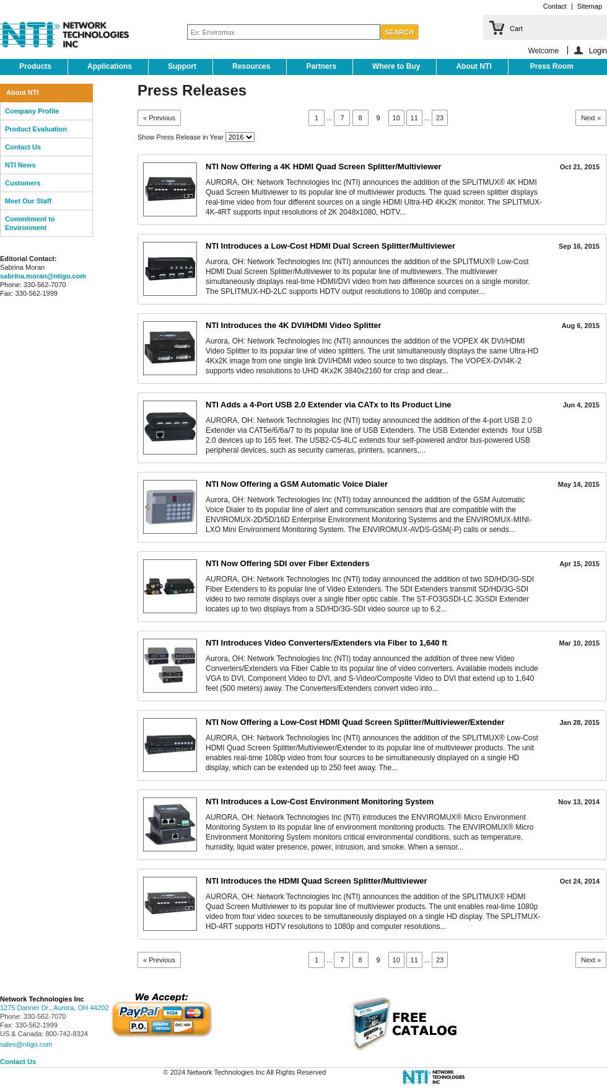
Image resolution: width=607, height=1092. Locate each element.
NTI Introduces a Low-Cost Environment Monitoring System (320, 801)
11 (414, 118)
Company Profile (32, 111)
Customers (22, 183)
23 (439, 118)
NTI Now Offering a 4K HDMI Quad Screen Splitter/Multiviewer (324, 166)
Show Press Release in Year (181, 137)
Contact (555, 6)
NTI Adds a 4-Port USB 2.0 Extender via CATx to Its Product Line (329, 404)
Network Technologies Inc (42, 999)
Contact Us (23, 147)
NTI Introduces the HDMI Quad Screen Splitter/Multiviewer (316, 881)
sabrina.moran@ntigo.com (43, 276)
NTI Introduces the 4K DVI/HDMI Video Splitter (294, 325)
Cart (516, 28)
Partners (321, 66)
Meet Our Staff (28, 201)
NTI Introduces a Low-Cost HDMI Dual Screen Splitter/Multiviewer (330, 246)
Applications (109, 66)
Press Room (552, 66)
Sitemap (589, 6)
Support (182, 66)
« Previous (159, 118)
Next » (591, 118)
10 (396, 118)
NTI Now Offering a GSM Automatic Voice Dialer (297, 484)
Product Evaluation (36, 129)
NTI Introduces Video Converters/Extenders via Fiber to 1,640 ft (326, 642)
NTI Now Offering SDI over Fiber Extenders (287, 563)
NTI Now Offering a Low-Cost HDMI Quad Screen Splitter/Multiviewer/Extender (355, 722)
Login (598, 51)
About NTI (473, 66)
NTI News (20, 165)
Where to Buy (396, 66)
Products (35, 66)
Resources (251, 66)
